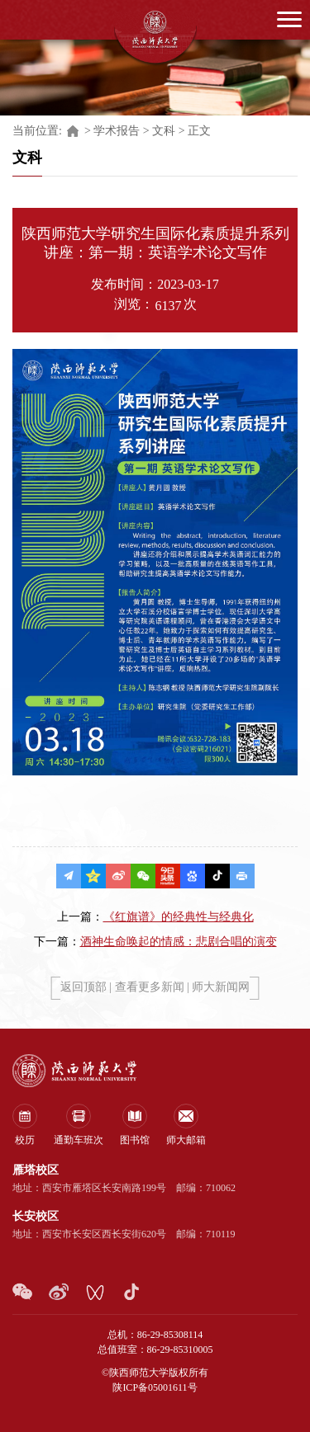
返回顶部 (83, 987)
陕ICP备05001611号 (154, 1387)
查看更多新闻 (149, 987)
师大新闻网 (221, 987)
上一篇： (155, 917)
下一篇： (155, 941)
